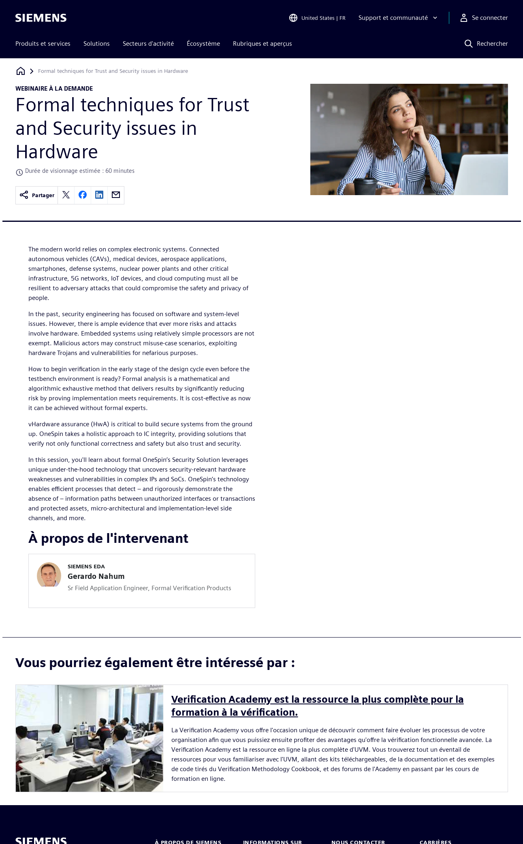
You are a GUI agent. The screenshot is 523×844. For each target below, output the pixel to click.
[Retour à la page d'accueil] (21, 71)
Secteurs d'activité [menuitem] (148, 43)
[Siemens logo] (40, 18)
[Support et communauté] (398, 18)
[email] (116, 195)
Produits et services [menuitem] (42, 43)
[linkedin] (99, 195)
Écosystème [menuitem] (203, 43)
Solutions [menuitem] (96, 43)
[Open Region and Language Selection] (317, 18)
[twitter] (66, 195)
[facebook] (83, 195)
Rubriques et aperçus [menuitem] (262, 43)
